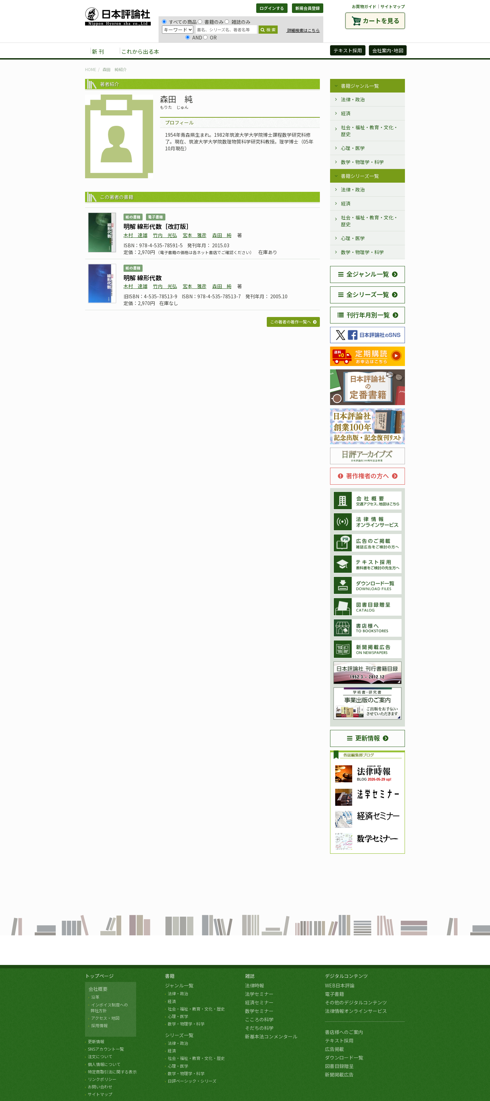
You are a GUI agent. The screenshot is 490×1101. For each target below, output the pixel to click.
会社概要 (98, 988)
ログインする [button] (272, 8)
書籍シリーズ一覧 (360, 175)
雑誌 (250, 975)
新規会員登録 (307, 8)
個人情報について (104, 1064)
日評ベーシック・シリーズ (192, 1081)
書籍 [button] (181, 51)
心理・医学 (353, 148)
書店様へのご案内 (344, 1032)
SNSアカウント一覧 (106, 1049)
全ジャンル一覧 (363, 273)
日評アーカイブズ (300, 51)
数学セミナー (259, 1010)
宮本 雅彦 (195, 235)
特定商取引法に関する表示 (112, 1071)
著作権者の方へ (363, 475)
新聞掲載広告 (339, 1074)
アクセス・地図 (105, 1018)
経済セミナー (259, 1002)
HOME (90, 69)
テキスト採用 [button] (347, 50)
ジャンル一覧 (179, 985)
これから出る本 (140, 51)
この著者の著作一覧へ (290, 321)
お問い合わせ (100, 1086)
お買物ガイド (364, 6)
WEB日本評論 (340, 985)
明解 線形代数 (143, 277)
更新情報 (363, 737)
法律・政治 (353, 99)
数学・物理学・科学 (362, 162)
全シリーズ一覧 (363, 294)
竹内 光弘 (165, 235)
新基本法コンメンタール (271, 1036)
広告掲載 (334, 1049)
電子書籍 (334, 993)
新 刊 (98, 51)
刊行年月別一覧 (364, 314)
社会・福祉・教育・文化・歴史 (369, 130)
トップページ (99, 975)
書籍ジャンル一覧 (360, 85)
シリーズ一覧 (179, 1035)
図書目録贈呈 (339, 1066)
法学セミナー (259, 993)
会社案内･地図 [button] (387, 50)
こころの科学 (259, 1019)
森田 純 (221, 235)
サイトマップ (392, 6)
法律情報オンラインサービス (356, 1010)
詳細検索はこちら (303, 30)
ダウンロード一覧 (344, 1057)
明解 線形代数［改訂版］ (158, 226)
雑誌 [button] (203, 51)
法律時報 (254, 985)
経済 (345, 113)
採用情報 (99, 1025)
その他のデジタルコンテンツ (356, 1002)
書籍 (170, 975)
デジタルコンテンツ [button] (245, 51)
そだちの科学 (259, 1027)
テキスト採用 (339, 1040)
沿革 (95, 997)
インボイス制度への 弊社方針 (108, 1007)
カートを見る (381, 20)
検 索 (268, 29)
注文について (100, 1056)
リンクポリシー (102, 1079)
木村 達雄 (135, 235)
